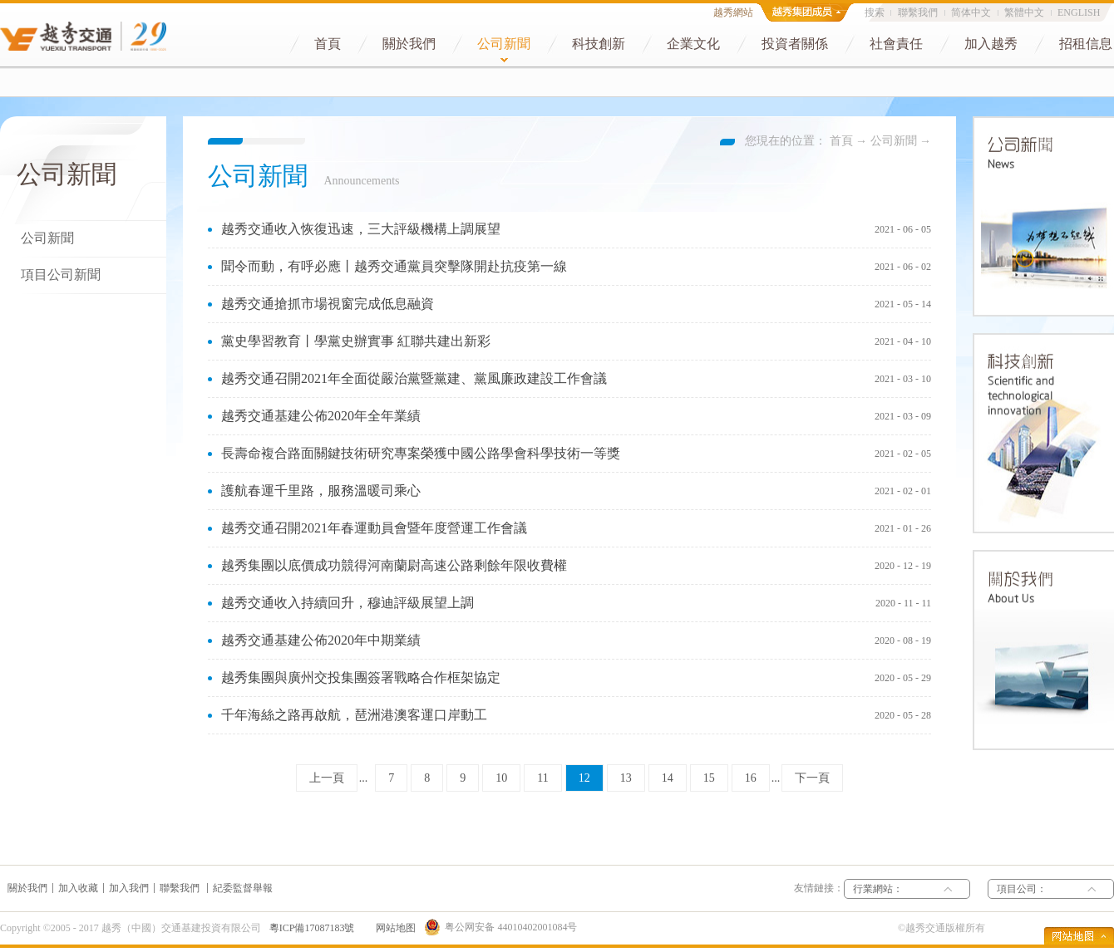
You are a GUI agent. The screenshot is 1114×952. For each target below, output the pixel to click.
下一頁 (812, 778)
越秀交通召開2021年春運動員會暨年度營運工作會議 (374, 528)
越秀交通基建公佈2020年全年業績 (321, 416)
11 (542, 778)
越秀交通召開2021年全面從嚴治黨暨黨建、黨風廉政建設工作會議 (414, 378)
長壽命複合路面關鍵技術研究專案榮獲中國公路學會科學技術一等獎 (420, 453)
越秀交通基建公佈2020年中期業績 (321, 640)
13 (626, 778)
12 (584, 778)
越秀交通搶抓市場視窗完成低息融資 (327, 304)
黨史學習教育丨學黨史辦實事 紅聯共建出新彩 (355, 341)
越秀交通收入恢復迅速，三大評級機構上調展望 (360, 229)
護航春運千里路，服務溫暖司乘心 (321, 490)
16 (751, 778)
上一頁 (326, 778)
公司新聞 (893, 141)
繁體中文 (1024, 12)
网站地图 (393, 928)
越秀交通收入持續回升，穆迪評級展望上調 (347, 603)
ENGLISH (1078, 12)
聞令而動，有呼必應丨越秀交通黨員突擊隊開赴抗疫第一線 (394, 266)
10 (501, 778)
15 (709, 778)
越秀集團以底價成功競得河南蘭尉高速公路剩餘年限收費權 (394, 565)
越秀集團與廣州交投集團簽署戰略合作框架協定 (360, 677)
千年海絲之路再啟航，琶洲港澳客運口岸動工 (354, 715)
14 (667, 778)
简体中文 (971, 12)
